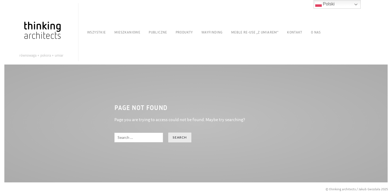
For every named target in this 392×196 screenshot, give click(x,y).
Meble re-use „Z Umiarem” (254, 32)
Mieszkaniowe (127, 32)
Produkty (184, 32)
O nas (316, 32)
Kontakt (294, 32)
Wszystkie (96, 32)
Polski (325, 4)
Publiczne (158, 32)
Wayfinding (212, 32)
